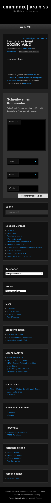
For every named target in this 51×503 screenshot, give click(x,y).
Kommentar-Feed (14, 314)
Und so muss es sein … (16, 245)
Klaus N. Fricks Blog (15, 334)
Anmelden (11, 308)
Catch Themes (36, 498)
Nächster (41, 38)
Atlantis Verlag (13, 452)
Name (11, 161)
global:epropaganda (15, 357)
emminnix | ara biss (25, 7)
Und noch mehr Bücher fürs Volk (20, 242)
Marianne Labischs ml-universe (19, 337)
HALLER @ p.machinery (17, 360)
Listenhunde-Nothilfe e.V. (17, 432)
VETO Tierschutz (14, 435)
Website (12, 188)
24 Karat (10, 230)
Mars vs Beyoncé (14, 239)
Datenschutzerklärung (30, 495)
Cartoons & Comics (15, 77)
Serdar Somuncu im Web (17, 340)
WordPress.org (13, 317)
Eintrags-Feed (13, 311)
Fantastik (28, 77)
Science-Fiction (13, 80)
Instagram (11, 412)
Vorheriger (29, 38)
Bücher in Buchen (14, 251)
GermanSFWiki (13, 478)
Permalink (27, 83)
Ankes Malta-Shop (14, 392)
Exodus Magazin (14, 458)
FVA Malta (11, 395)
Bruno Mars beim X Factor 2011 (20, 256)
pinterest (10, 415)
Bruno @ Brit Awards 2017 (17, 253)
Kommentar (14, 122)
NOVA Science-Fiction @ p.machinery (22, 363)
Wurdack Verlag (13, 461)
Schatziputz (12, 233)
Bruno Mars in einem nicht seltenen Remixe (24, 248)
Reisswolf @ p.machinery (17, 372)
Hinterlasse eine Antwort (29, 52)
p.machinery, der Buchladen (18, 369)
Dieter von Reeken (14, 455)
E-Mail (11, 174)
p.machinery (12, 366)
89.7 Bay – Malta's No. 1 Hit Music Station (23, 389)
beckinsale (11, 52)
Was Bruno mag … (14, 236)
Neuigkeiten (38, 77)
